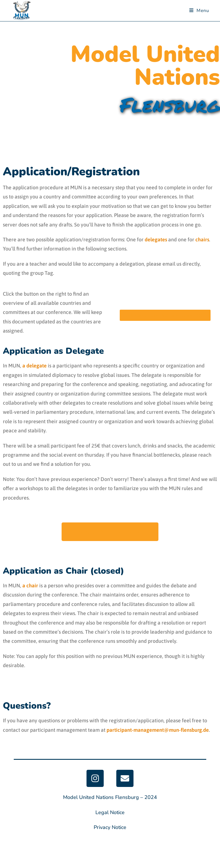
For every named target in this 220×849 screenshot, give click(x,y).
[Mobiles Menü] (199, 10)
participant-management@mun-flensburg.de (158, 730)
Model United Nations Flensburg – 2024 (110, 797)
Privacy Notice (110, 827)
